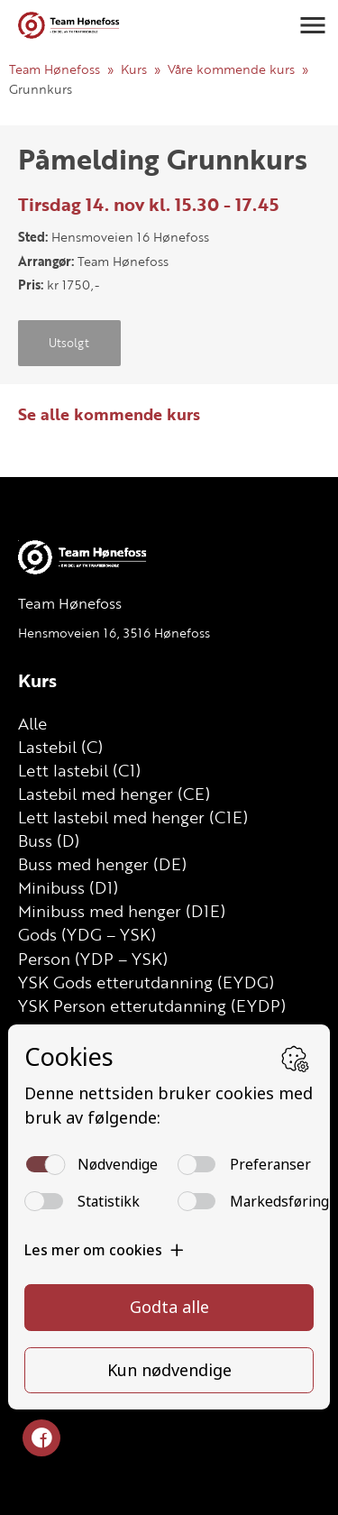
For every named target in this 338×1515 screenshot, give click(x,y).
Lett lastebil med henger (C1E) (133, 817)
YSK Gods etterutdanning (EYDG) (146, 982)
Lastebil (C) (60, 746)
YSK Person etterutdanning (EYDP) (152, 1005)
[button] (313, 25)
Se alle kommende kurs (109, 414)
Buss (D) (48, 840)
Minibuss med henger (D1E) (121, 911)
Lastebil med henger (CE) (114, 793)
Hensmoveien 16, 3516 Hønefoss (114, 632)
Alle (32, 723)
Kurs (134, 69)
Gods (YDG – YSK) (87, 934)
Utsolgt (69, 343)
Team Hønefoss (54, 69)
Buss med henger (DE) (102, 864)
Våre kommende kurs (231, 69)
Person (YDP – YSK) (93, 958)
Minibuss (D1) (68, 887)
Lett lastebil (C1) (79, 770)
